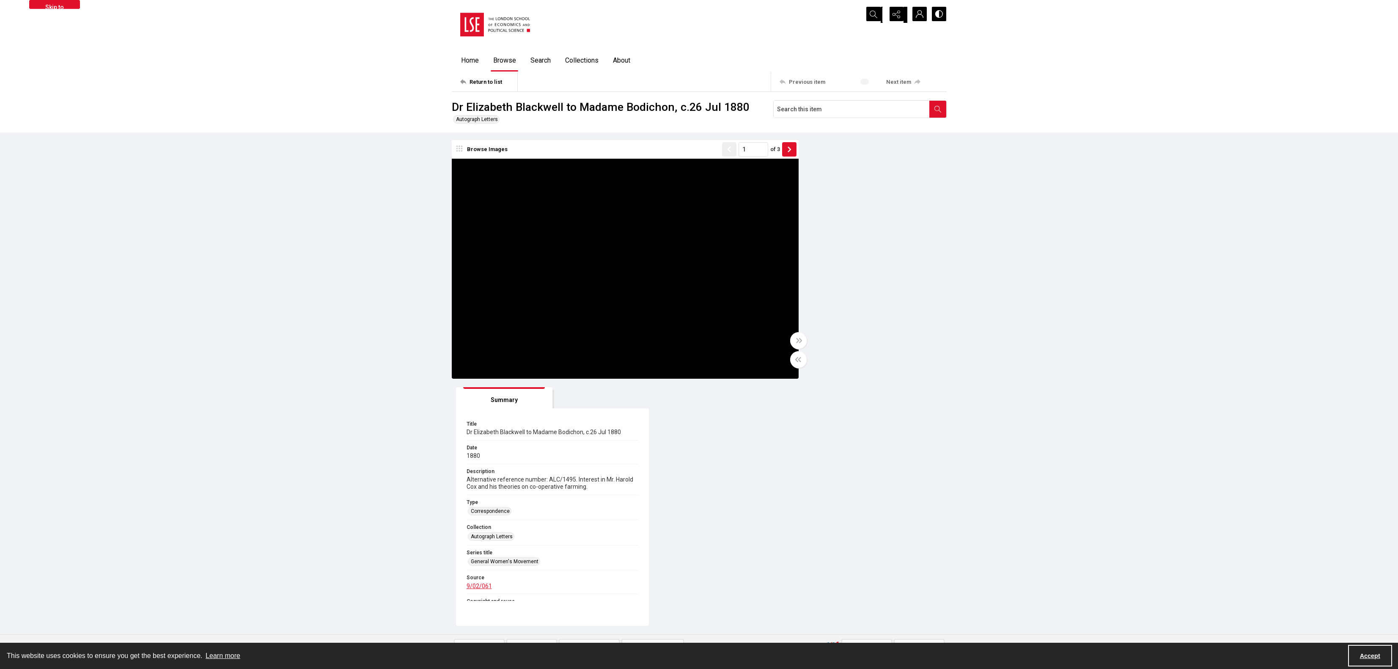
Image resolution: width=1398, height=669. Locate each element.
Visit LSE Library (849, 633)
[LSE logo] (495, 24)
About (621, 60)
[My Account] (917, 15)
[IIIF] (833, 400)
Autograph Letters (477, 119)
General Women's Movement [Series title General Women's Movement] (834, 330)
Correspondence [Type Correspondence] (820, 279)
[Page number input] (736, 150)
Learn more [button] (223, 655)
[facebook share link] (608, 608)
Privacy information (730, 613)
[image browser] (483, 150)
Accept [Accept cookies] (1370, 655)
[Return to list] (488, 81)
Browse (504, 60)
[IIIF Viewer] (866, 400)
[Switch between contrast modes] (938, 15)
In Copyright (592, 507)
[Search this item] (851, 109)
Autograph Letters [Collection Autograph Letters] (822, 305)
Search (540, 60)
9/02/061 (809, 353)
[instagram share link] (627, 608)
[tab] (826, 151)
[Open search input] (875, 15)
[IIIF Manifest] (919, 400)
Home (470, 60)
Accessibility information (737, 623)
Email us (841, 613)
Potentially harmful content (739, 633)
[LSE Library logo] (513, 611)
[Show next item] (772, 150)
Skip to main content (54, 6)
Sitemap (840, 603)
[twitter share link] (590, 608)
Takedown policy (727, 603)
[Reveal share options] (896, 15)
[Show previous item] (712, 150)
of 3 (758, 150)
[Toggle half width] (781, 360)
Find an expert (847, 623)
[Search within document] (937, 109)
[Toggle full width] (781, 341)
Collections (582, 60)
